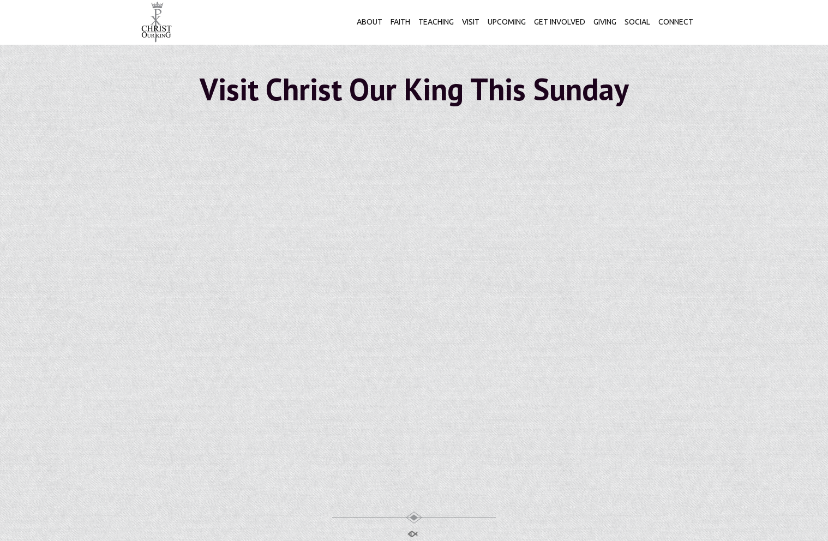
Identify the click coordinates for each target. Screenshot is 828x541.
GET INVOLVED (559, 21)
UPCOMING (507, 21)
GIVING (604, 21)
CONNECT (675, 21)
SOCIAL (637, 21)
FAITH (400, 21)
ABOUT (369, 21)
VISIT (470, 21)
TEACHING (436, 21)
